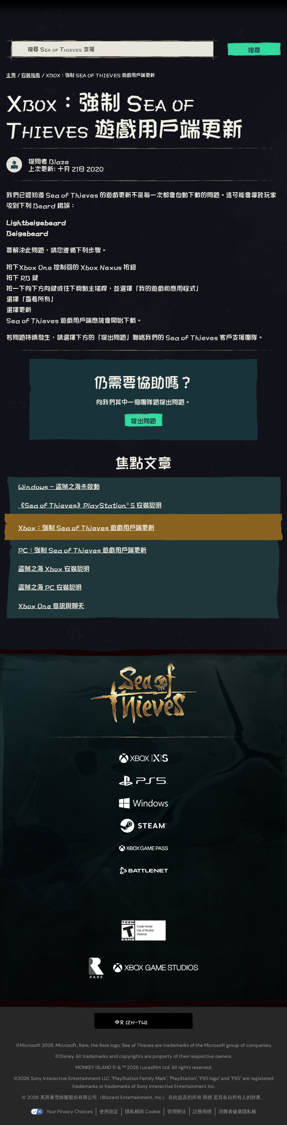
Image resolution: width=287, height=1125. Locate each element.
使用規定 (108, 1111)
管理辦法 (176, 1111)
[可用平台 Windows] (143, 804)
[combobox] (112, 49)
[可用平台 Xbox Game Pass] (143, 848)
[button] (143, 1020)
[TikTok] (183, 897)
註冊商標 (202, 1111)
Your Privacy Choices (70, 1111)
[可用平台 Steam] (143, 826)
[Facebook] (87, 896)
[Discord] (165, 897)
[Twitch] (119, 897)
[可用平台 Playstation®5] (143, 781)
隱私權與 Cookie (142, 1111)
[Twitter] (102, 896)
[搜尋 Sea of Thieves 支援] (112, 49)
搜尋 (254, 49)
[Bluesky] (199, 897)
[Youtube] (142, 897)
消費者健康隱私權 (237, 1111)
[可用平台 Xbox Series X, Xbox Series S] (143, 759)
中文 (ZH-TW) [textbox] (131, 1021)
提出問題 (143, 420)
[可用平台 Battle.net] (143, 871)
